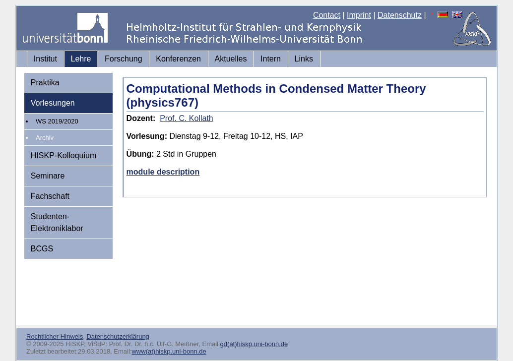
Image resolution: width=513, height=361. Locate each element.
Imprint (359, 15)
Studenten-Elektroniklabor (57, 222)
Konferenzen (178, 59)
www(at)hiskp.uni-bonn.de (168, 351)
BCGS (42, 248)
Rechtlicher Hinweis (54, 336)
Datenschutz (400, 15)
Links (304, 59)
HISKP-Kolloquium (64, 155)
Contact (326, 15)
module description (163, 172)
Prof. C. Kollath (186, 118)
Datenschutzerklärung (117, 336)
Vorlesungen (53, 103)
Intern (270, 59)
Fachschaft (50, 196)
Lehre (81, 59)
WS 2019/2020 (57, 121)
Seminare (47, 176)
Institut (45, 59)
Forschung (123, 59)
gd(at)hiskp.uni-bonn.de (254, 344)
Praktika (45, 82)
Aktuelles (231, 59)
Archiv (45, 137)
